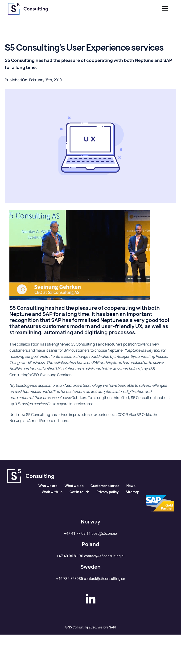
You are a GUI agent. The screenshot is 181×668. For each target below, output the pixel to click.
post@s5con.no (104, 533)
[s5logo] (28, 4)
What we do (74, 485)
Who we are (48, 485)
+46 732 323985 (69, 578)
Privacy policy (107, 492)
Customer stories (104, 485)
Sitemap (132, 492)
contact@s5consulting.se (104, 578)
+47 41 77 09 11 (77, 533)
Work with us (52, 492)
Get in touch (79, 492)
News (130, 485)
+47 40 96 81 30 (70, 556)
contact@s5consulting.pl (104, 556)
